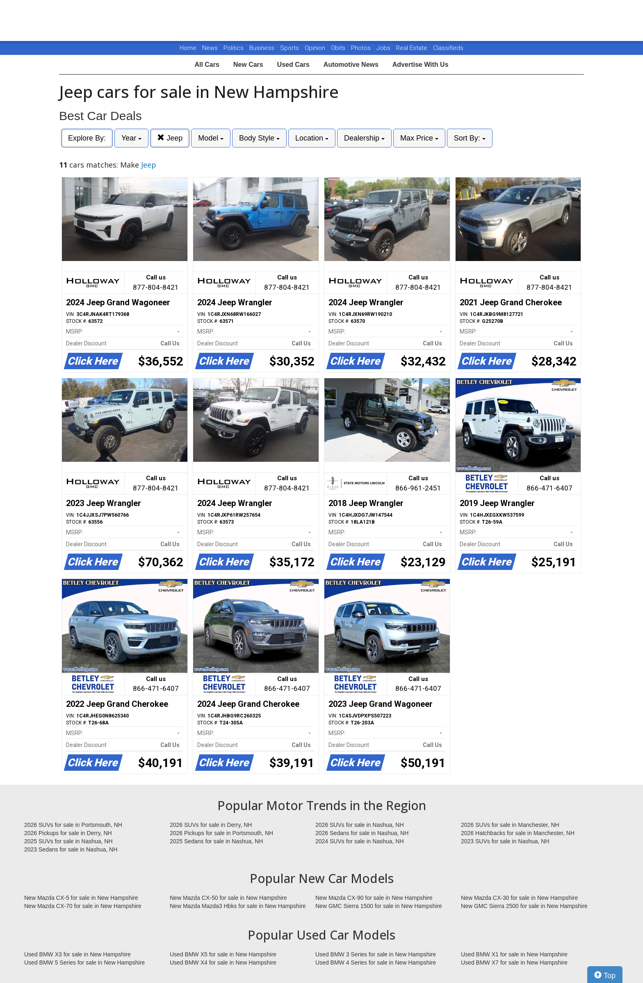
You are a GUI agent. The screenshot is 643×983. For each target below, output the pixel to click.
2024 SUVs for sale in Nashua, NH (359, 841)
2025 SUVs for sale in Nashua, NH (68, 841)
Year (131, 138)
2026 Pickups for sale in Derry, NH (68, 833)
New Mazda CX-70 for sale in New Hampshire (82, 906)
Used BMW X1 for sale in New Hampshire (514, 954)
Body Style (259, 138)
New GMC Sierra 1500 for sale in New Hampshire (378, 906)
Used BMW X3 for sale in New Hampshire (77, 954)
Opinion (316, 48)
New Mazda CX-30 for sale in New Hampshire (519, 897)
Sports (290, 48)
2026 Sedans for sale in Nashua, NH (361, 833)
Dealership (364, 138)
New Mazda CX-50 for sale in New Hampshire (228, 897)
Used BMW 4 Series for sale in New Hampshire (375, 962)
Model (210, 138)
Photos (361, 48)
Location (311, 138)
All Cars (206, 64)
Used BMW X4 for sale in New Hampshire (223, 962)
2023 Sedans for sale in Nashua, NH (70, 849)
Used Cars (293, 64)
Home (188, 48)
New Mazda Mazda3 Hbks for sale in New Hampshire (238, 906)
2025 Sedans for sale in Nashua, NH (216, 841)
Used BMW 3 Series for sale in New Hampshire (375, 954)
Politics (233, 48)
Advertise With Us (420, 64)
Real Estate (412, 48)
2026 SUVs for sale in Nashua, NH (359, 825)
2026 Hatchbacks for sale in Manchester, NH (518, 833)
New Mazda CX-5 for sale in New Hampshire (81, 897)
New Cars (248, 64)
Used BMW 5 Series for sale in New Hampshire (84, 962)
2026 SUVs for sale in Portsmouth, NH (73, 825)
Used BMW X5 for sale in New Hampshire (223, 954)
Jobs (384, 48)
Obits (339, 48)
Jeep (169, 138)
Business (262, 48)
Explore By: (87, 138)
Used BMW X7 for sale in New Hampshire (514, 962)
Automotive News (351, 64)
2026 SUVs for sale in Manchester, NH (510, 825)
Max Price (419, 138)
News (210, 48)
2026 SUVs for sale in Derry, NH (211, 825)
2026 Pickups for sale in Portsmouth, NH (221, 833)
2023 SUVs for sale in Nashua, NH (505, 841)
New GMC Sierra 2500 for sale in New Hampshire (524, 906)
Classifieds (448, 48)
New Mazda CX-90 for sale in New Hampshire (374, 897)
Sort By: (470, 138)
